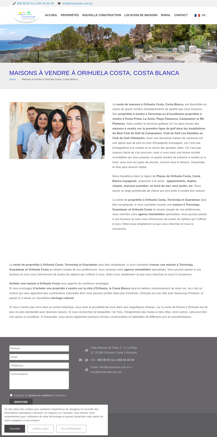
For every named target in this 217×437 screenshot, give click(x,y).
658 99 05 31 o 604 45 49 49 (35, 3)
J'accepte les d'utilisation (38, 395)
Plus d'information (71, 428)
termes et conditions (40, 395)
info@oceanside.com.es (77, 3)
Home (12, 79)
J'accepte (14, 428)
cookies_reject (40, 428)
